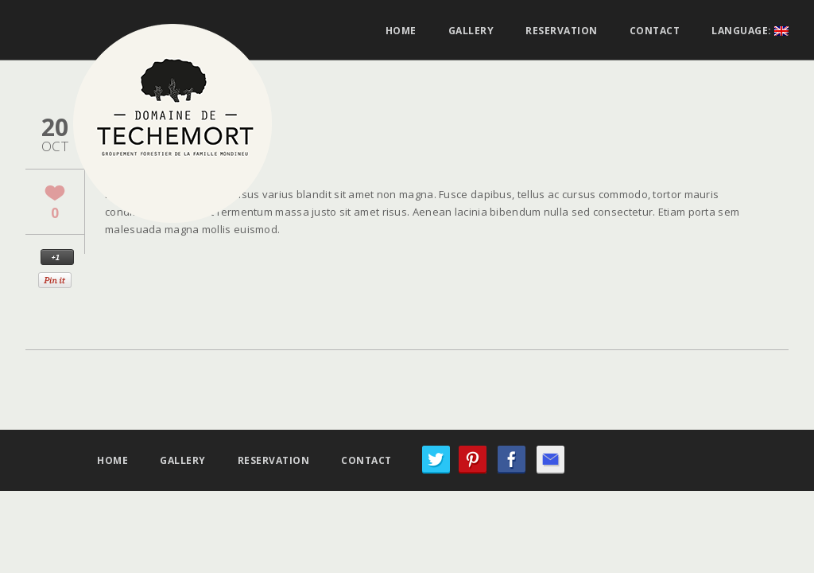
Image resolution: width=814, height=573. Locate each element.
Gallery (471, 31)
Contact (655, 31)
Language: (750, 31)
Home (401, 31)
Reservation (561, 31)
